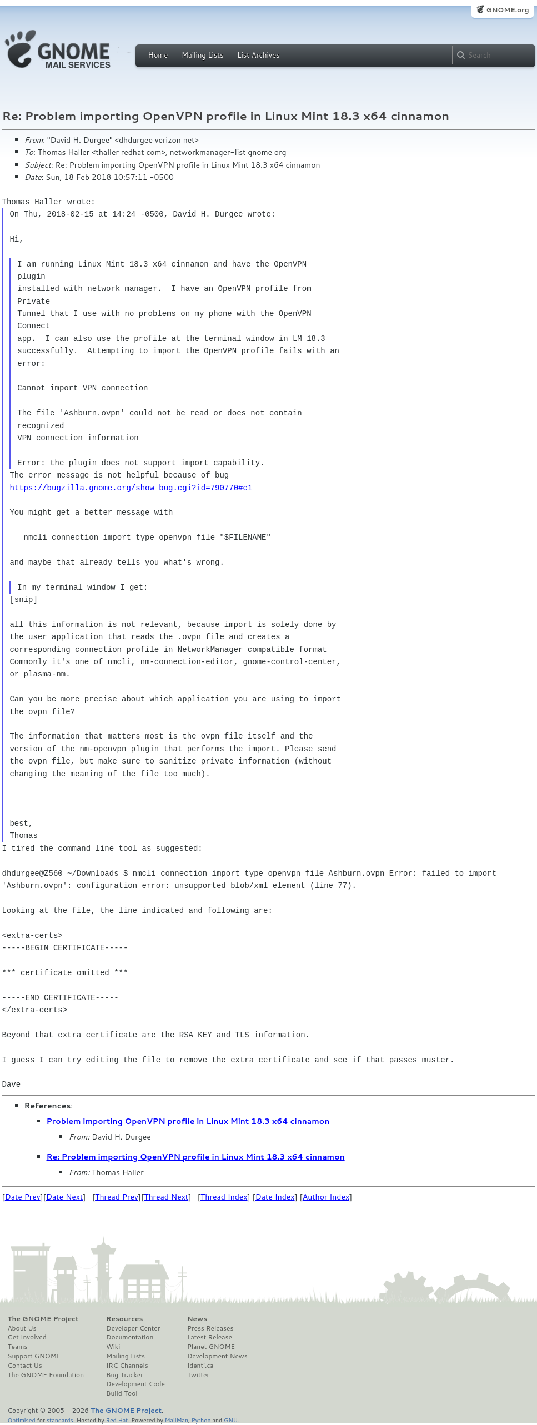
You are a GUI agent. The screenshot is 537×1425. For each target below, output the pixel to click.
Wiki (113, 1346)
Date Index (275, 1196)
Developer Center (133, 1328)
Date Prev (23, 1196)
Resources (124, 1318)
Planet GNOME (211, 1346)
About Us (22, 1328)
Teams (18, 1346)
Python (201, 1420)
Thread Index (224, 1196)
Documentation (129, 1337)
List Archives (258, 55)
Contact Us (25, 1365)
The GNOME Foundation (46, 1375)
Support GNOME (34, 1356)
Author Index (326, 1196)
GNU (231, 1420)
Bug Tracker (124, 1375)
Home (158, 55)
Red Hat (117, 1420)
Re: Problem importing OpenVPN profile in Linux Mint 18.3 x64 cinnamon (196, 1156)
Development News (217, 1356)
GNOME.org (507, 9)
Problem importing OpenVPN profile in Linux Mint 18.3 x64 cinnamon (188, 1121)
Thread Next (166, 1196)
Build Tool (121, 1393)
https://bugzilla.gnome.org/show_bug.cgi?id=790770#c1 (130, 488)
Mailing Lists (203, 55)
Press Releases (210, 1328)
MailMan (176, 1420)
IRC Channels (127, 1365)
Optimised (22, 1420)
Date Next (64, 1196)
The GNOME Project (43, 1318)
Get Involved (27, 1337)
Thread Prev (116, 1196)
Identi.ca (200, 1365)
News (197, 1318)
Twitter (198, 1375)
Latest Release (209, 1337)
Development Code (135, 1383)
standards (60, 1420)
